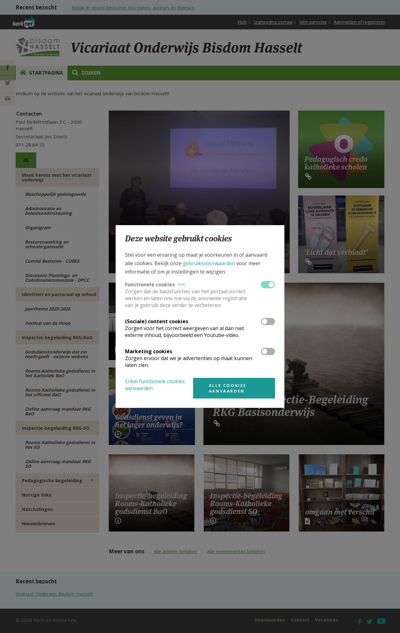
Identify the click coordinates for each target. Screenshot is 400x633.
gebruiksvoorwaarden (209, 263)
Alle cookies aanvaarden (228, 388)
